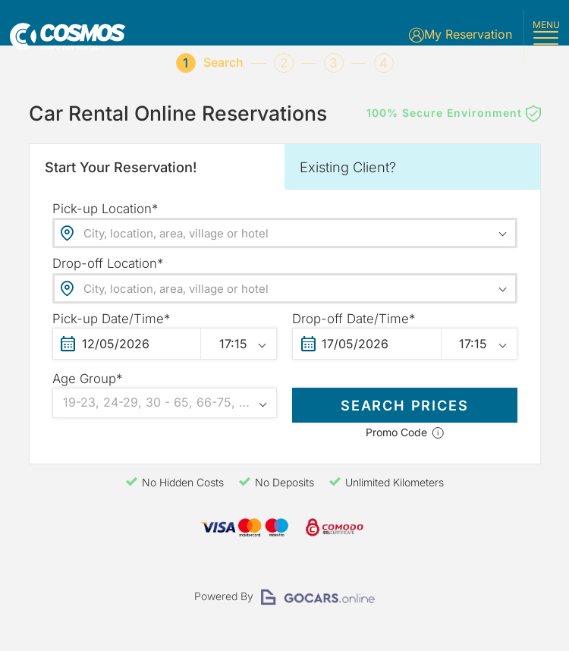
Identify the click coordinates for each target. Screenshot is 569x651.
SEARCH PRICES (405, 410)
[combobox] (284, 240)
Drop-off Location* (107, 270)
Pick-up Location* (105, 216)
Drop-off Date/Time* (353, 326)
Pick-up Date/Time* (111, 326)
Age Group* (87, 386)
